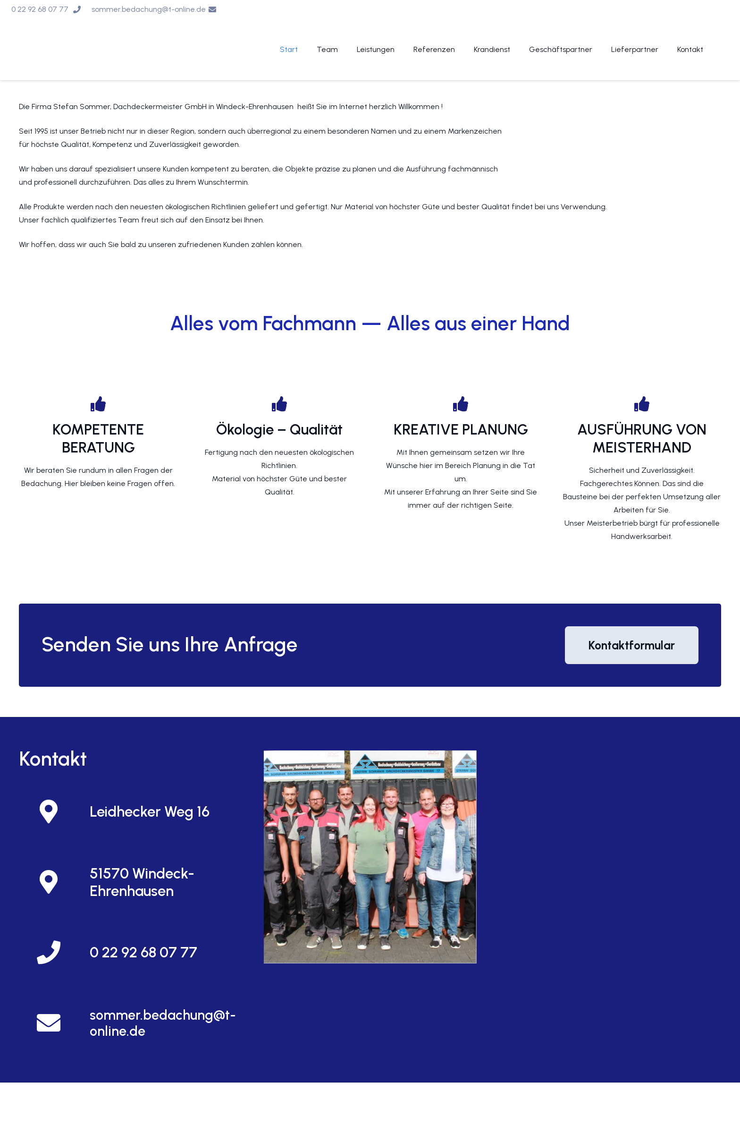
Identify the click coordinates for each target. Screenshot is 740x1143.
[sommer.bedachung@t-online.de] (54, 1022)
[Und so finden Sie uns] (370, 856)
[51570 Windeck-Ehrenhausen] (54, 882)
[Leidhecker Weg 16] (54, 811)
